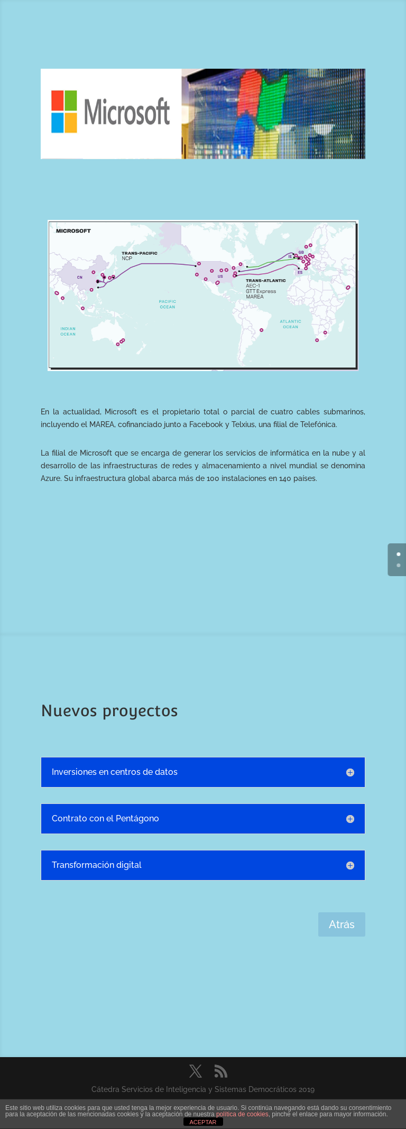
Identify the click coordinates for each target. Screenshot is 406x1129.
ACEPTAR (202, 1122)
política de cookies (242, 1114)
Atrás (342, 924)
